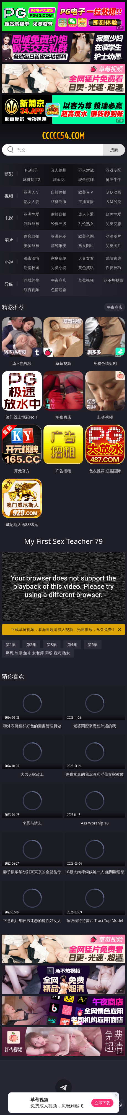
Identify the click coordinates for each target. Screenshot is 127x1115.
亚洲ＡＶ (31, 192)
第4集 (72, 644)
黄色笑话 (86, 267)
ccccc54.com (63, 135)
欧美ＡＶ (86, 192)
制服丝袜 (31, 223)
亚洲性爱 (31, 214)
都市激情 (31, 258)
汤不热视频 (113, 280)
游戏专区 (113, 170)
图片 (8, 240)
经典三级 (58, 223)
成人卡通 (86, 214)
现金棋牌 (86, 179)
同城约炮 (31, 280)
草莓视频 (86, 280)
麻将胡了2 (31, 179)
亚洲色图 (58, 236)
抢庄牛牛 (113, 179)
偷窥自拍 (31, 236)
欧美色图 (86, 236)
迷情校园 (31, 267)
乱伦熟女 (86, 223)
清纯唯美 (58, 245)
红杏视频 (31, 289)
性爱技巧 (113, 267)
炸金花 (58, 179)
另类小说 (58, 267)
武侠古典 (113, 258)
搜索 (114, 149)
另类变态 (113, 223)
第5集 (93, 644)
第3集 (52, 644)
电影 (8, 218)
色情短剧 (58, 289)
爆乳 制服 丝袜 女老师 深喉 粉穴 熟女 (38, 652)
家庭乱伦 (58, 258)
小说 (8, 262)
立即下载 (102, 1102)
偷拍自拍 (58, 214)
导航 (8, 284)
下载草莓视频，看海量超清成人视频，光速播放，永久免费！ (66, 629)
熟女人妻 (31, 201)
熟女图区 (86, 245)
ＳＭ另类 (113, 201)
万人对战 (86, 170)
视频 (8, 196)
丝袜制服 (58, 201)
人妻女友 (86, 258)
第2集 (31, 644)
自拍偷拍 (58, 192)
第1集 (11, 644)
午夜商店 (58, 280)
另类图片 (113, 245)
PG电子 (31, 170)
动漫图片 (113, 236)
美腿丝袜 (31, 245)
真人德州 (58, 170)
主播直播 (86, 201)
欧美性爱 (113, 214)
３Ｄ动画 (113, 192)
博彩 (8, 174)
